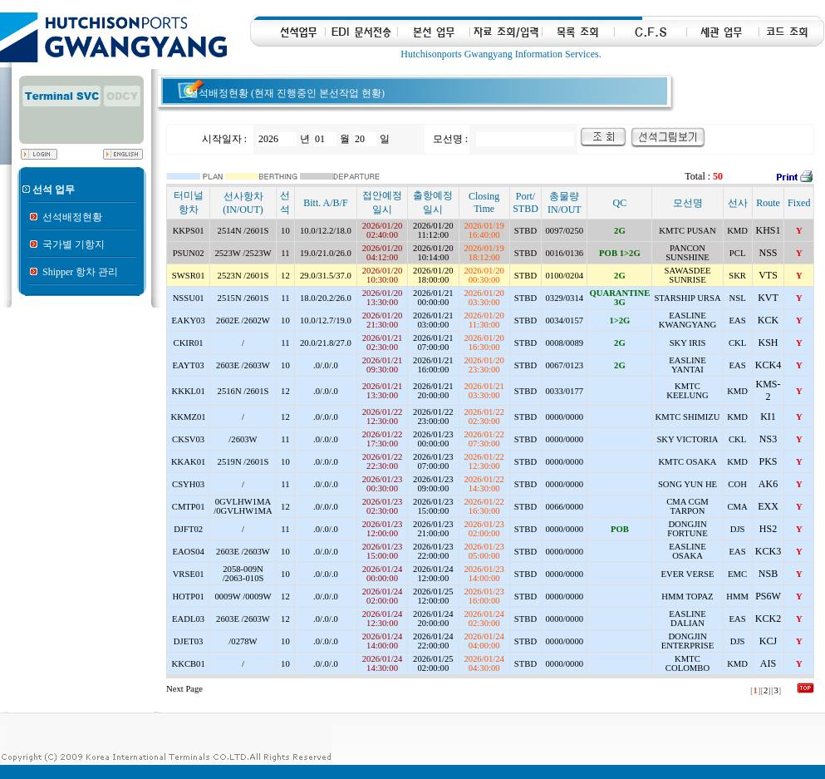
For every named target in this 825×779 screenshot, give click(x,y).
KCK (768, 320)
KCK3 (768, 551)
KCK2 (768, 618)
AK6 (768, 484)
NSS (768, 253)
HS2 (768, 529)
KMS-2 (767, 390)
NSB (768, 573)
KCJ (768, 641)
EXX (768, 506)
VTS (768, 275)
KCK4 (768, 365)
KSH (768, 342)
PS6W (768, 596)
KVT (768, 297)
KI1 (768, 416)
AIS (768, 663)
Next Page (184, 688)
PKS (768, 461)
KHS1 (767, 230)
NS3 (768, 439)
